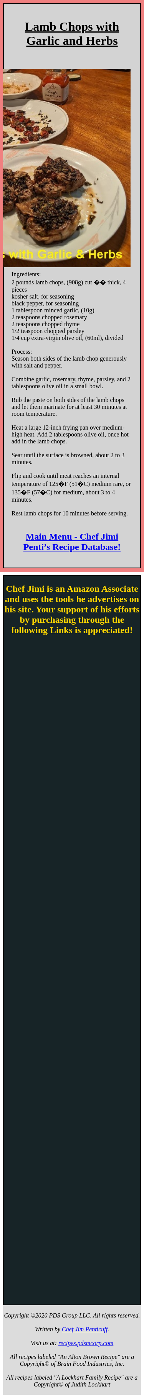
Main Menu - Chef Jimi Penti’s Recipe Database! (72, 542)
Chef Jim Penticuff (85, 1329)
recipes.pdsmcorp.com (85, 1343)
